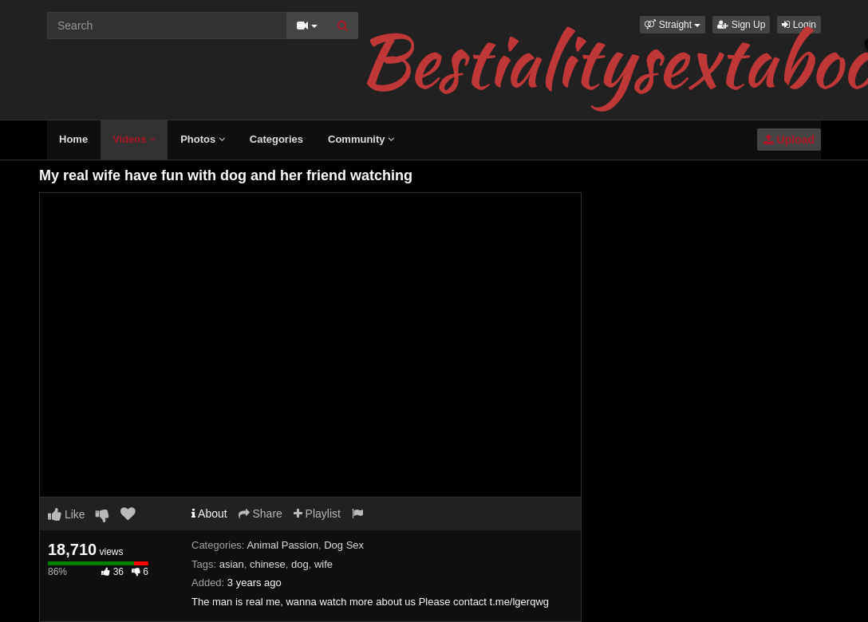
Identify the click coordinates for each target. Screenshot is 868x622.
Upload (789, 139)
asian (231, 564)
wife (323, 564)
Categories (276, 139)
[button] (672, 24)
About (209, 513)
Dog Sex (344, 545)
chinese (268, 564)
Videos (134, 139)
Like (66, 514)
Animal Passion (282, 545)
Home (73, 139)
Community (361, 139)
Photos (202, 139)
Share (260, 513)
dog (300, 564)
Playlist (317, 513)
